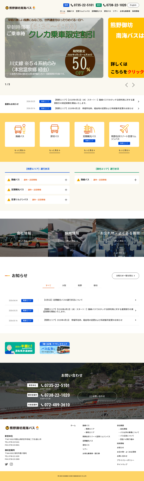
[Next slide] (131, 84)
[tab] (48, 286)
